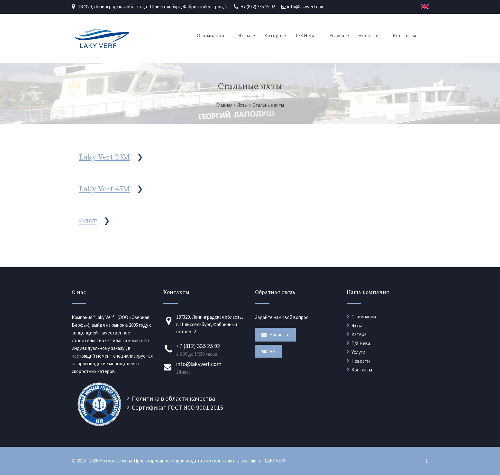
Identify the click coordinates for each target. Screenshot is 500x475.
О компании (210, 35)
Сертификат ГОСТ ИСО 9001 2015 (177, 407)
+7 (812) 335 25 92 (258, 7)
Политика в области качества (173, 398)
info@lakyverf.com (305, 7)
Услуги (337, 35)
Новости (368, 35)
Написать (275, 335)
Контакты (404, 35)
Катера (272, 35)
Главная (224, 105)
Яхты (244, 35)
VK (268, 351)
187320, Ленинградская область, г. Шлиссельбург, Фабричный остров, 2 (152, 7)
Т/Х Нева (305, 35)
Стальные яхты (268, 105)
